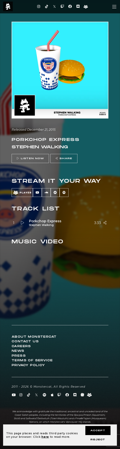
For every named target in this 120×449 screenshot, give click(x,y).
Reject (97, 439)
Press (19, 355)
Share (64, 158)
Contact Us (25, 341)
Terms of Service (32, 360)
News (18, 351)
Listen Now (30, 158)
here (45, 437)
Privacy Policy (28, 365)
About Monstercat (34, 336)
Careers (21, 346)
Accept (97, 430)
